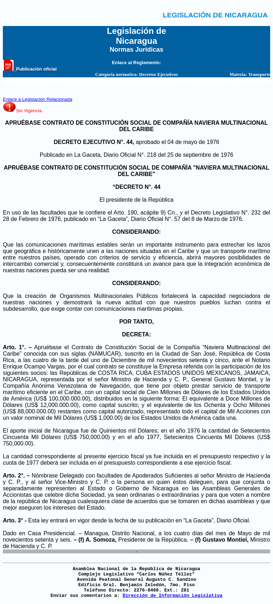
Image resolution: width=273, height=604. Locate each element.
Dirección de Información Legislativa (173, 595)
